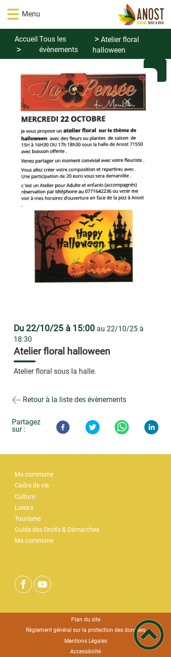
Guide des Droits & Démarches (57, 530)
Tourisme (28, 519)
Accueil (26, 39)
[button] (13, 14)
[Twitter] (92, 427)
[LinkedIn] (151, 427)
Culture (25, 497)
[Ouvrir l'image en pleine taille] (85, 192)
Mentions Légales (85, 641)
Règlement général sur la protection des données (85, 630)
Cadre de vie (32, 485)
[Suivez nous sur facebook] (23, 584)
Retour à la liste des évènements (74, 399)
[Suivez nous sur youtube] (42, 584)
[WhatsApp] (122, 427)
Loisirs (24, 508)
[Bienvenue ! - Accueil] (99, 14)
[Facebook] (63, 427)
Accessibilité (85, 651)
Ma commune (34, 474)
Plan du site (85, 619)
